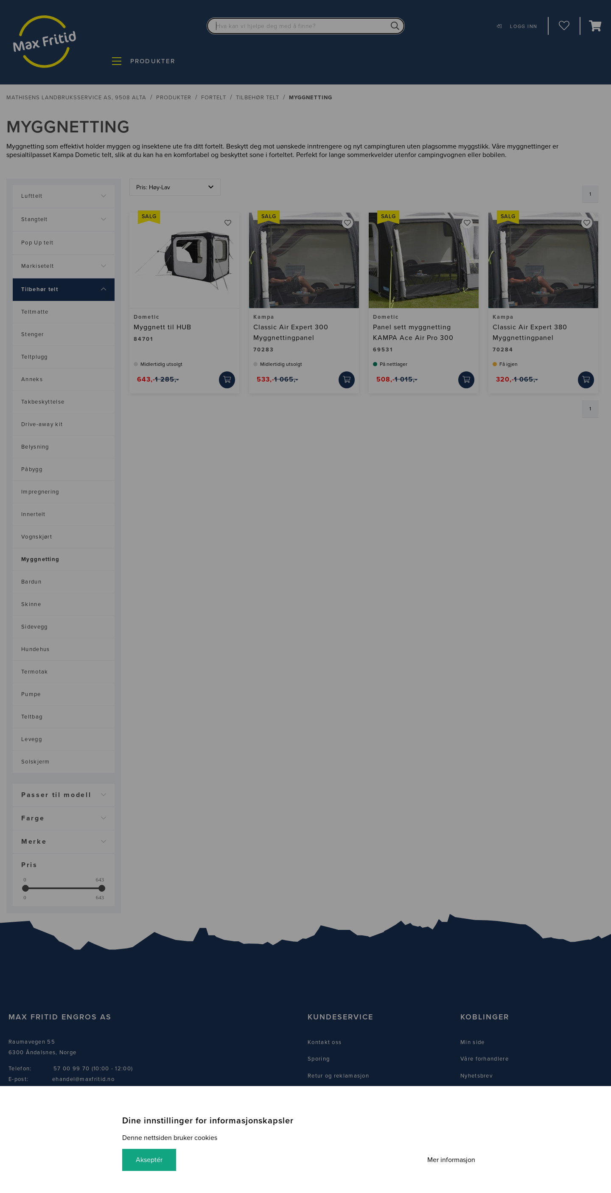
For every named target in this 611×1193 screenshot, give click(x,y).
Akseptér (149, 1160)
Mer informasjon (451, 1160)
